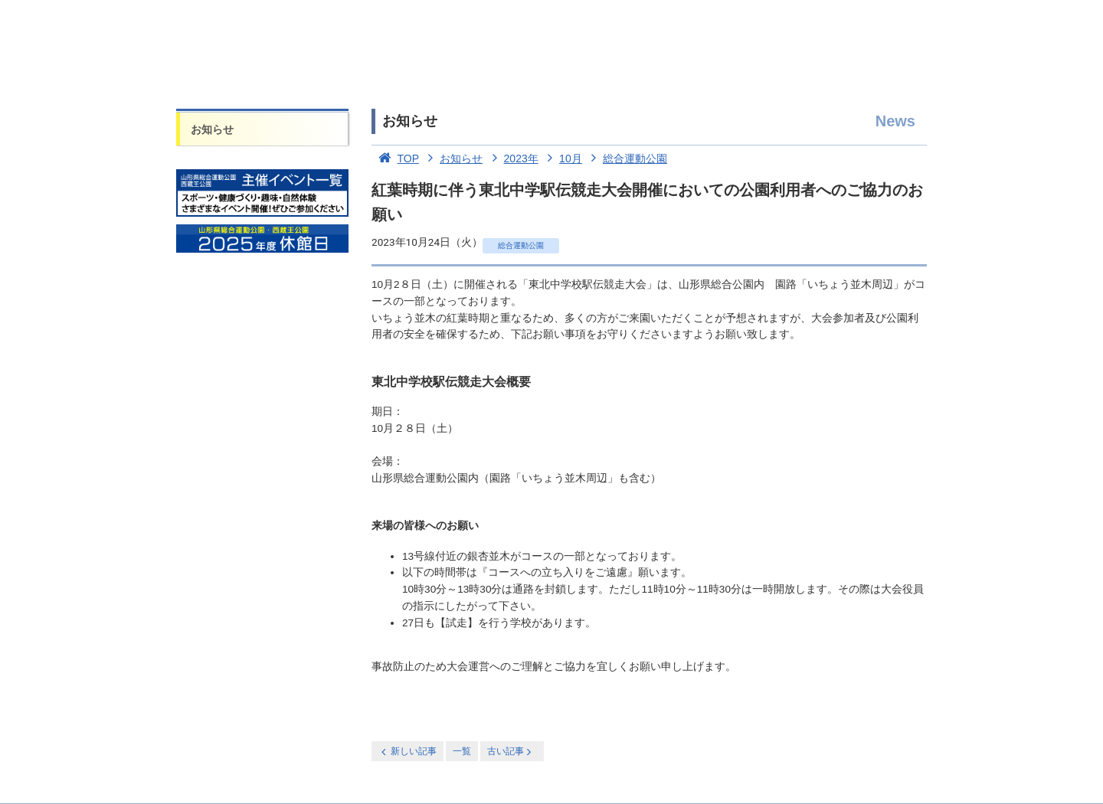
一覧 (462, 751)
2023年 (512, 158)
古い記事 (510, 752)
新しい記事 (407, 752)
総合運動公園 (626, 158)
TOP (395, 158)
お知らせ (212, 129)
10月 (562, 158)
